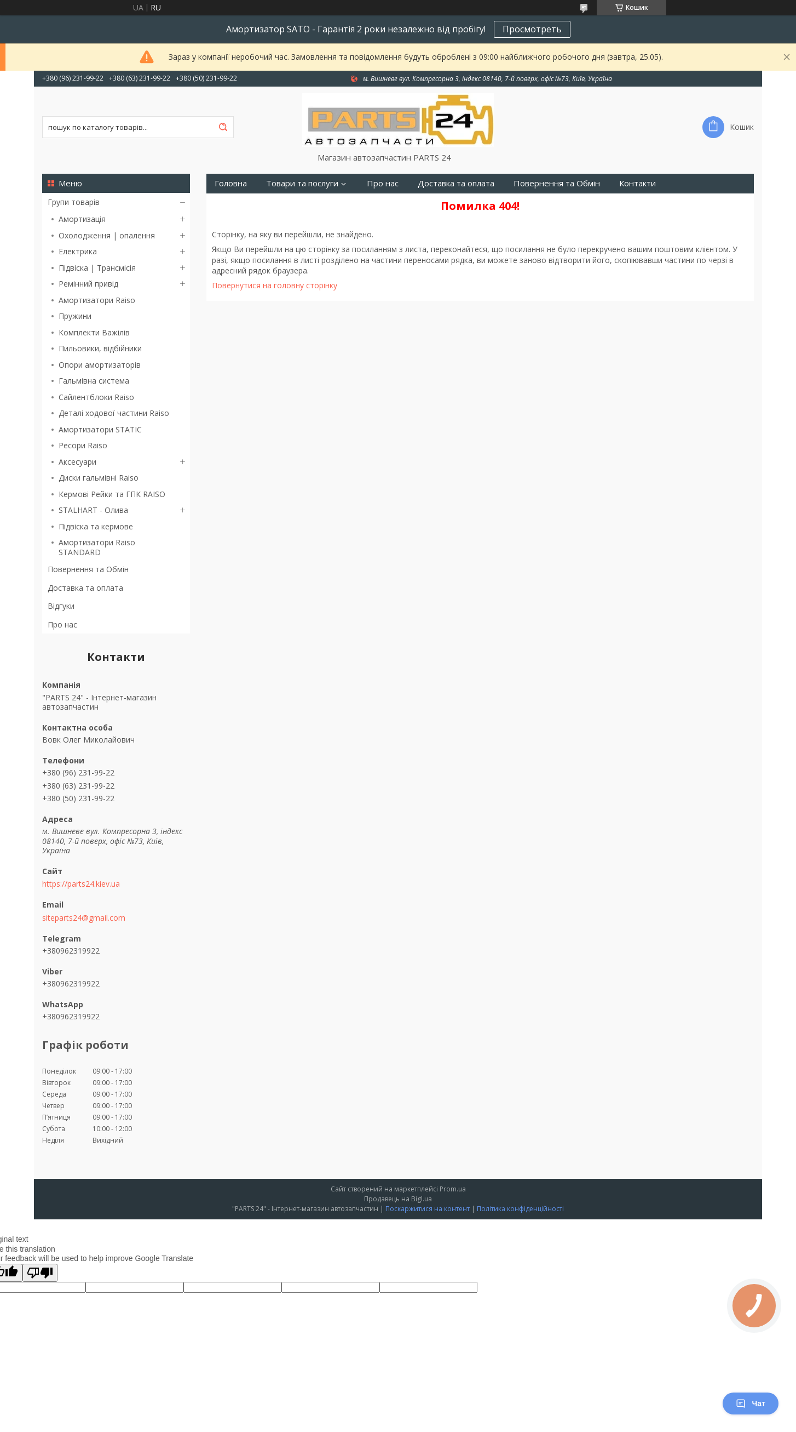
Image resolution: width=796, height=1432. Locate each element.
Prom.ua (453, 1189)
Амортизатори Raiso (97, 300)
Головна (231, 183)
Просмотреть (532, 29)
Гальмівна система (94, 380)
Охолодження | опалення (107, 235)
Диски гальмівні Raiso (99, 477)
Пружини (75, 316)
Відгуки (61, 606)
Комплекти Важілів (94, 332)
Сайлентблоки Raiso (96, 397)
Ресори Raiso (83, 445)
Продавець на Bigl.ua (398, 1198)
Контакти (637, 183)
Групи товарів (74, 202)
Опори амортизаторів (100, 365)
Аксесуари (77, 462)
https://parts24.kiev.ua (81, 884)
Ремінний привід (88, 283)
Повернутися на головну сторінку (274, 285)
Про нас (62, 624)
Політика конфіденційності (520, 1208)
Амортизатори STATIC (100, 429)
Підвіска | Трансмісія (97, 268)
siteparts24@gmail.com (83, 918)
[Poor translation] (39, 1273)
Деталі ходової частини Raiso (114, 413)
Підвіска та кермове (96, 526)
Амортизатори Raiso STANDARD (97, 547)
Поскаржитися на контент (427, 1208)
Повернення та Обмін (88, 569)
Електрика (78, 251)
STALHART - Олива (93, 510)
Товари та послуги (302, 183)
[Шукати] (223, 127)
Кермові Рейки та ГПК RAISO (112, 494)
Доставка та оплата (85, 588)
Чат (750, 1403)
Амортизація (82, 219)
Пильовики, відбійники (100, 348)
